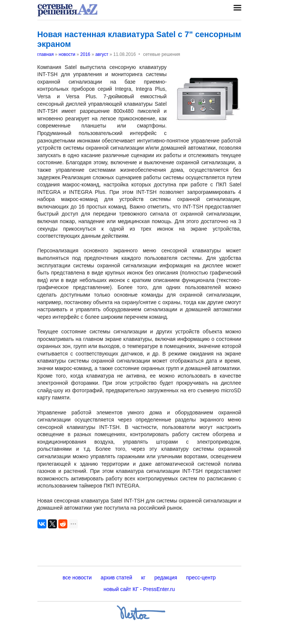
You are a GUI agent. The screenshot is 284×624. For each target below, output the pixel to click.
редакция (166, 577)
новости (67, 54)
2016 (85, 54)
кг (143, 577)
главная (45, 54)
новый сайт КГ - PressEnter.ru (139, 589)
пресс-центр (201, 577)
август (102, 54)
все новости (77, 577)
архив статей (116, 577)
